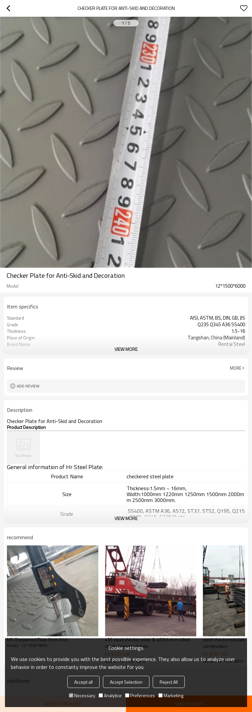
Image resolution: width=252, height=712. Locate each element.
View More (126, 349)
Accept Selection (126, 681)
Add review (28, 386)
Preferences (140, 695)
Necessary (82, 695)
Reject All (169, 681)
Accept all (83, 681)
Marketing (170, 695)
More (235, 368)
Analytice (110, 695)
